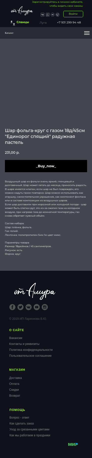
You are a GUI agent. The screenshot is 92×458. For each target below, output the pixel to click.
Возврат (14, 395)
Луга (43, 22)
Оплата (14, 384)
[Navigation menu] (87, 33)
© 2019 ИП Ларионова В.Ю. (28, 319)
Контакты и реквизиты (24, 344)
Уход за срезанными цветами (30, 429)
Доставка (15, 378)
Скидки (14, 389)
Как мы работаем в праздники (30, 435)
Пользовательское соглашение (30, 355)
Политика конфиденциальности (31, 350)
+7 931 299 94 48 (69, 22)
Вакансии (15, 338)
